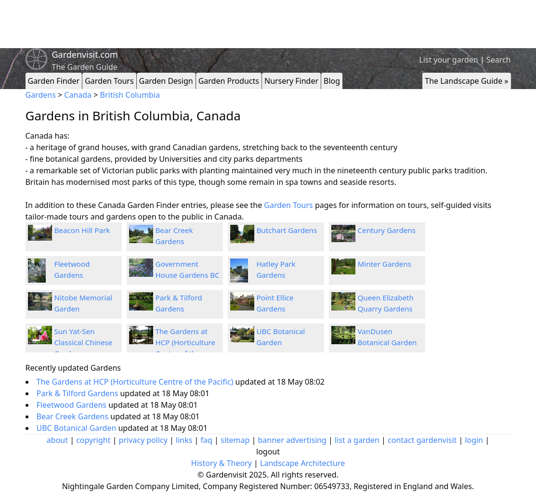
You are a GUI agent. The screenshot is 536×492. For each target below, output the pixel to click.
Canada (78, 95)
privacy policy (143, 440)
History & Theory (221, 463)
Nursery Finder (291, 81)
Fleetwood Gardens (73, 405)
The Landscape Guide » (466, 81)
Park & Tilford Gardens (78, 393)
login (474, 440)
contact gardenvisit (422, 440)
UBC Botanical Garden (77, 428)
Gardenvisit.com (85, 54)
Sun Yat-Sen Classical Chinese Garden (83, 342)
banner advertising (292, 440)
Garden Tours (109, 81)
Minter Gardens (384, 264)
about (57, 440)
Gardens (41, 95)
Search (498, 59)
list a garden (357, 440)
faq (206, 440)
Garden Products (228, 81)
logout (268, 451)
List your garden (448, 59)
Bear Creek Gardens (74, 416)
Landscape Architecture (302, 463)
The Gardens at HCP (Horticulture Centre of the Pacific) (136, 381)
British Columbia (130, 95)
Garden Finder (54, 81)
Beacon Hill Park (82, 230)
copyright (93, 440)
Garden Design (166, 81)
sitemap (235, 440)
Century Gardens (387, 230)
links (184, 440)
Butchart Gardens (287, 230)
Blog (332, 81)
